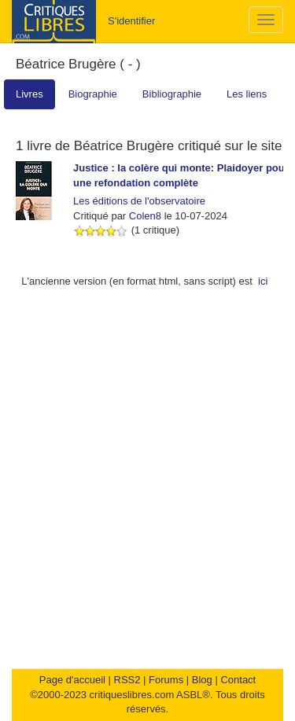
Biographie (92, 94)
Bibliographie (171, 94)
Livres (29, 94)
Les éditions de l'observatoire (139, 201)
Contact (238, 680)
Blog (202, 680)
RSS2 (127, 680)
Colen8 (145, 216)
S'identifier (131, 21)
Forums (166, 680)
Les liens (247, 94)
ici (262, 281)
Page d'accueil (72, 680)
